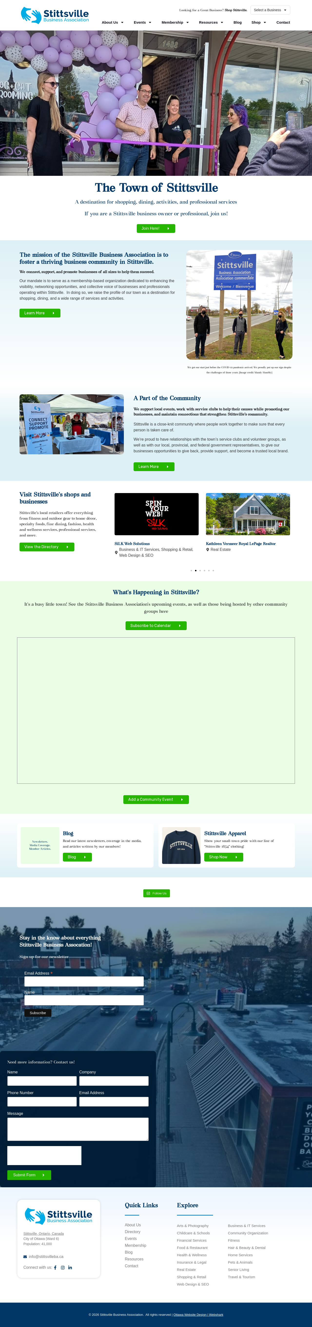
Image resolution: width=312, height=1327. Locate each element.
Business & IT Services (139, 549)
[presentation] (44, 1155)
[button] (191, 570)
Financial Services (192, 1240)
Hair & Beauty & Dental (246, 1248)
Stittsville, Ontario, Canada (43, 1234)
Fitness (234, 1240)
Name (29, 992)
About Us (113, 22)
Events (143, 22)
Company (87, 1072)
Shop (259, 22)
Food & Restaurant (192, 1248)
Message (15, 1114)
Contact (283, 22)
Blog (238, 22)
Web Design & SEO (136, 555)
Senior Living (238, 1270)
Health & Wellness (192, 1255)
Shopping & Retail (176, 549)
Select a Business (270, 10)
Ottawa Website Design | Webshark (198, 1315)
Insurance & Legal (191, 1262)
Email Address (38, 973)
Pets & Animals (240, 1262)
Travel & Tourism (241, 1277)
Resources (211, 22)
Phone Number (20, 1093)
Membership (175, 22)
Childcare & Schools (193, 1233)
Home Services (240, 1255)
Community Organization (248, 1233)
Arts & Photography (193, 1226)
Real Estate (221, 549)
